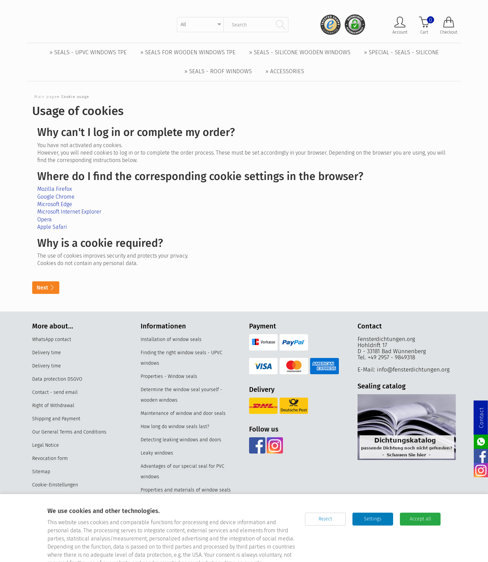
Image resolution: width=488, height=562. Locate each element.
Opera (44, 219)
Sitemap (41, 472)
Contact (481, 417)
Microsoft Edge (54, 204)
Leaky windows (157, 453)
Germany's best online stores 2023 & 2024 (186, 543)
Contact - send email (55, 393)
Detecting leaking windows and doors (181, 440)
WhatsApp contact (51, 340)
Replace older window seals (171, 517)
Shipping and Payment (56, 419)
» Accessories (284, 71)
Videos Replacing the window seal (177, 503)
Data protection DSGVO (57, 379)
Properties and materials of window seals (186, 490)
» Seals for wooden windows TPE (188, 52)
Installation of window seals (171, 340)
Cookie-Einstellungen (55, 485)
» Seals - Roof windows (218, 71)
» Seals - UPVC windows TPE (88, 52)
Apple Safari (52, 227)
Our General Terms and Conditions (69, 432)
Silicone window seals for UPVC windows (184, 530)
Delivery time (46, 353)
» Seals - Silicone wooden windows (299, 52)
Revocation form (50, 459)
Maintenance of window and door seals (183, 414)
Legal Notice (45, 445)
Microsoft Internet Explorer (69, 211)
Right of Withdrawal (53, 406)
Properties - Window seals (169, 377)
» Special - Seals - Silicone (401, 52)
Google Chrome (56, 197)
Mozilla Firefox (54, 189)
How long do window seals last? (175, 427)
